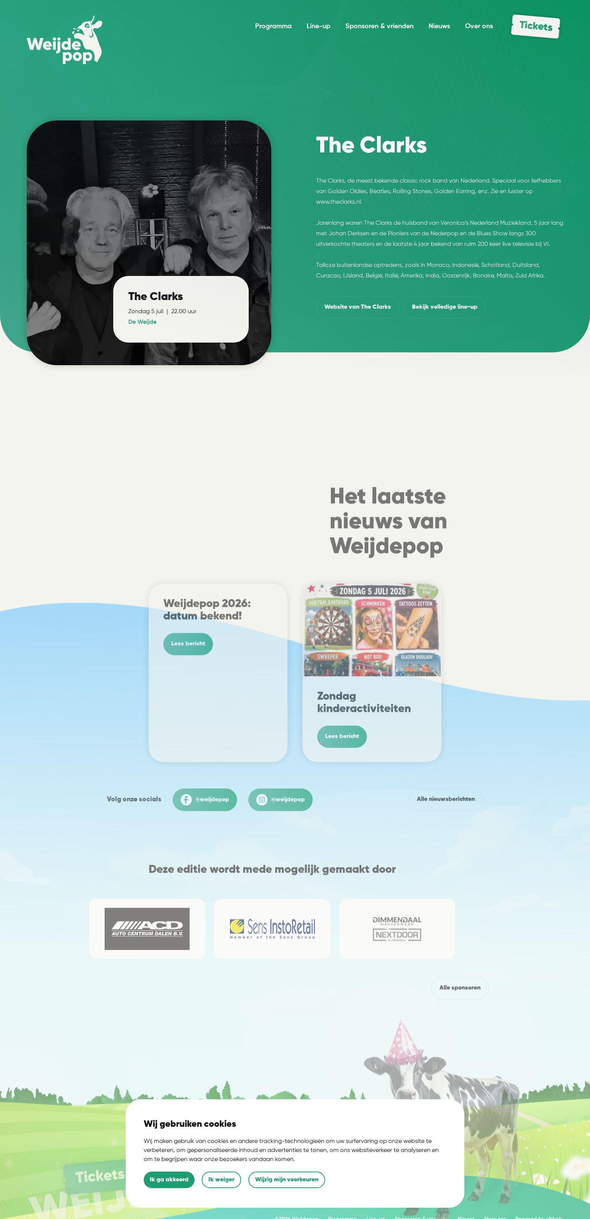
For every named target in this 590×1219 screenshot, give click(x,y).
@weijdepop (205, 821)
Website (357, 307)
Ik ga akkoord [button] (169, 1180)
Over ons (479, 26)
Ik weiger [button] (221, 1180)
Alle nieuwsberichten (446, 821)
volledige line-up (444, 307)
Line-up (318, 26)
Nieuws (439, 26)
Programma (273, 26)
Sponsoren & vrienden (379, 26)
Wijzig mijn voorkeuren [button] (286, 1180)
